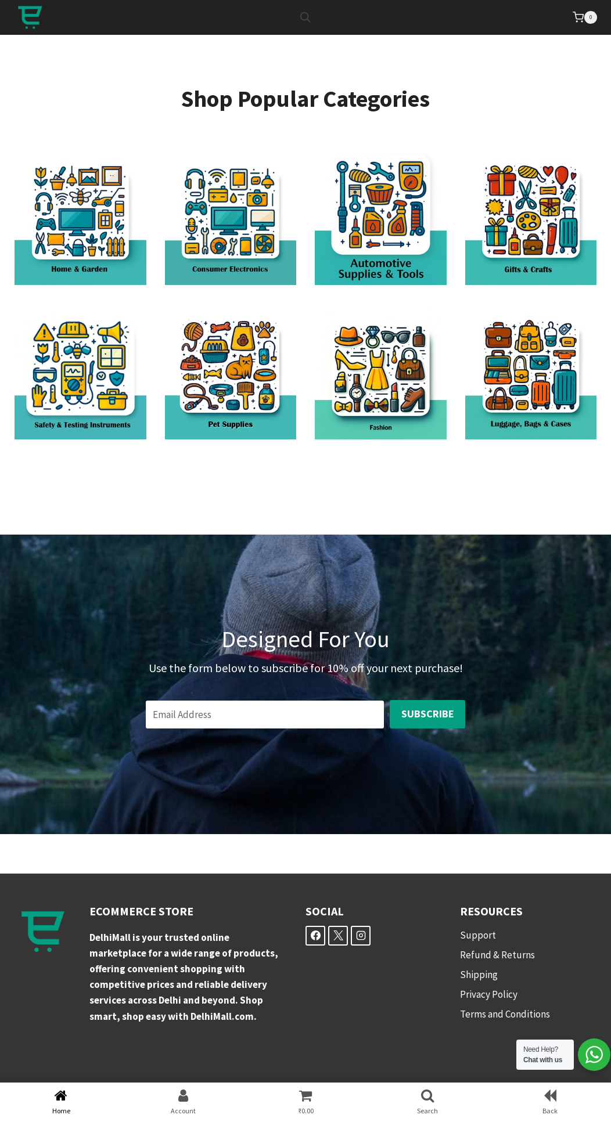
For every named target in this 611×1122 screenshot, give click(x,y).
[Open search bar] (305, 17)
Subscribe (427, 713)
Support (478, 935)
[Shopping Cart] (585, 17)
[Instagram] (361, 936)
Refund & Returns (497, 954)
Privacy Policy (488, 994)
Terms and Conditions (505, 1014)
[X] (338, 936)
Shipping (479, 974)
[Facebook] (315, 936)
